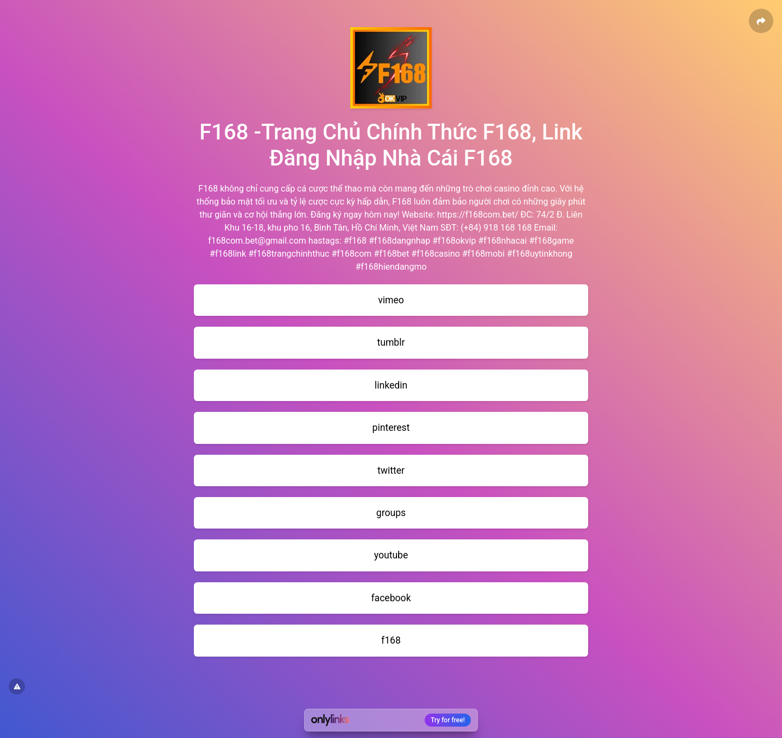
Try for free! (448, 720)
